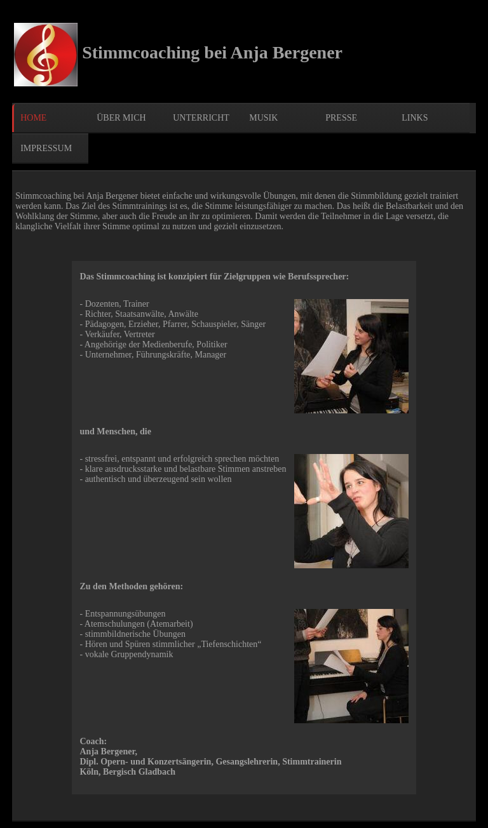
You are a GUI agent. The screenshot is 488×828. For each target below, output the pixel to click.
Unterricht (201, 118)
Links (415, 118)
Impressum (46, 148)
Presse (341, 118)
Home (33, 118)
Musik (263, 118)
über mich (121, 118)
